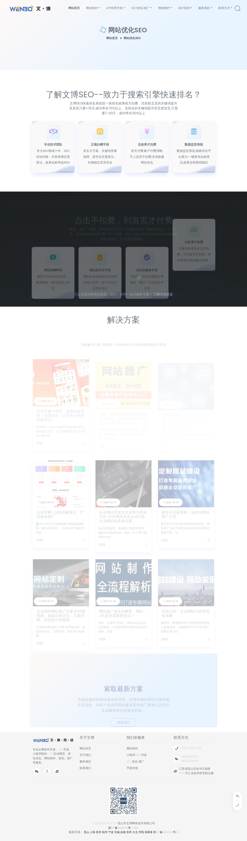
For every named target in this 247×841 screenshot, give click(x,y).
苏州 (99, 832)
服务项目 (204, 8)
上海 (93, 832)
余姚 (123, 832)
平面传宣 (132, 768)
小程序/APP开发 (137, 755)
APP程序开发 (114, 8)
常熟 (142, 832)
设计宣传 (184, 8)
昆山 (87, 832)
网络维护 (164, 8)
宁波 (111, 832)
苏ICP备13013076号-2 (120, 828)
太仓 (135, 832)
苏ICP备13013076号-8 (165, 832)
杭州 (105, 832)
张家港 (149, 832)
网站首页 (74, 8)
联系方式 (224, 8)
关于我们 (85, 755)
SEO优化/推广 (140, 8)
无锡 (117, 832)
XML (136, 828)
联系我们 (85, 768)
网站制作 (91, 8)
